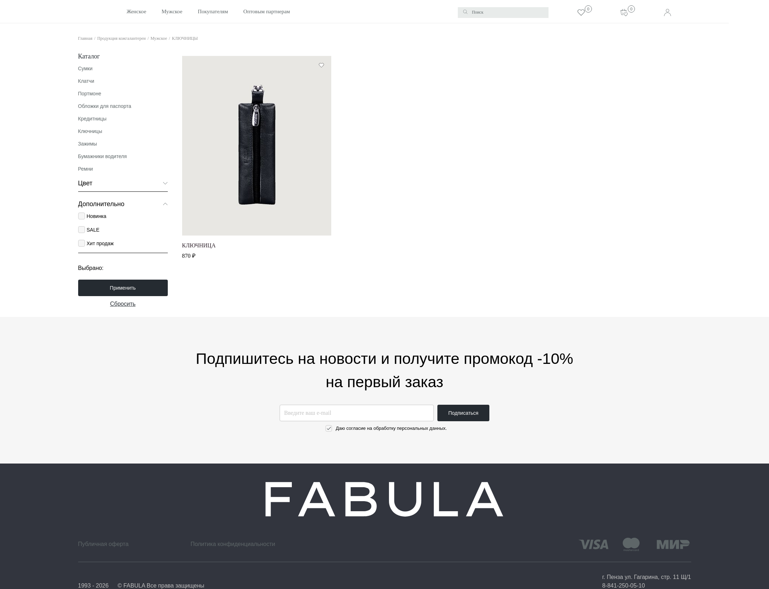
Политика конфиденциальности (232, 544)
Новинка (96, 216)
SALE (92, 230)
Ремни (85, 169)
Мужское (153, 11)
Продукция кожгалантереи (121, 38)
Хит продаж (100, 243)
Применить (123, 288)
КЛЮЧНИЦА (199, 245)
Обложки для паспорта (105, 106)
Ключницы (90, 131)
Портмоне (89, 93)
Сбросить (123, 304)
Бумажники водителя (102, 156)
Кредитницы (92, 119)
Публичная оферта (103, 544)
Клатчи (86, 81)
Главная (85, 38)
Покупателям (194, 11)
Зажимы (87, 144)
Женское (118, 11)
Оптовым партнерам (247, 11)
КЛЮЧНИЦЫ (185, 38)
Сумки (85, 68)
